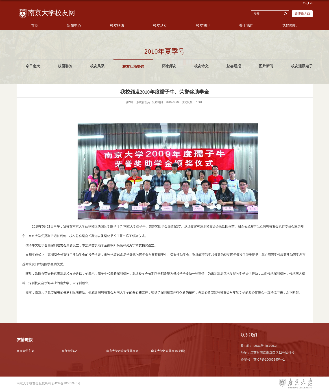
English (308, 3)
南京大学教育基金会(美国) (168, 351)
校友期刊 (203, 25)
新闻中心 (74, 25)
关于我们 (246, 25)
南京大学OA (69, 351)
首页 (34, 25)
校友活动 (160, 25)
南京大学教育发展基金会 (122, 351)
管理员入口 (302, 13)
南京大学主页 (25, 351)
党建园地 (289, 25)
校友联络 (117, 25)
